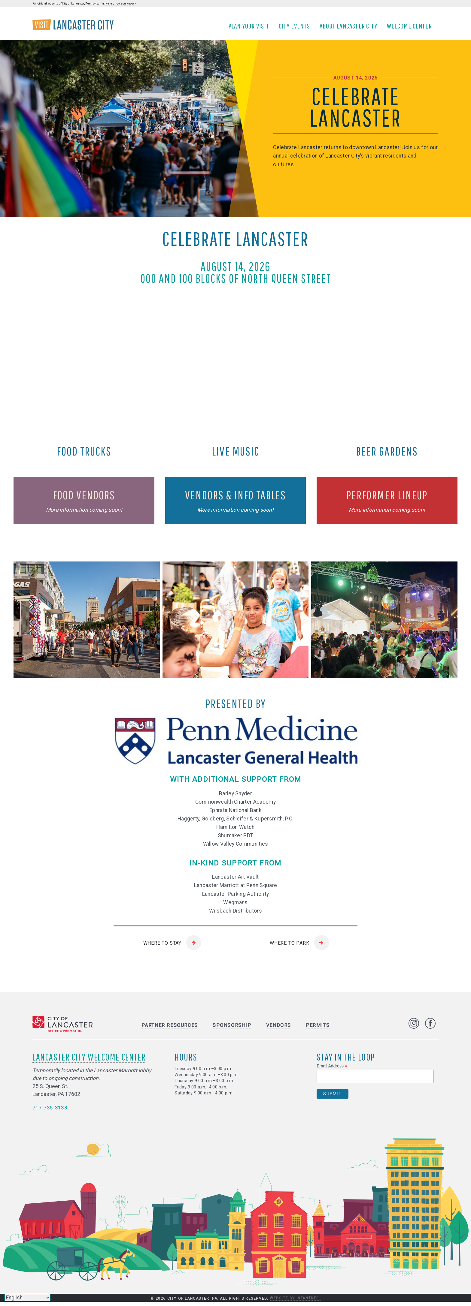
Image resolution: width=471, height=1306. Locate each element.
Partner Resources (169, 1029)
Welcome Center (411, 28)
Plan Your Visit (250, 28)
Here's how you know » (120, 3)
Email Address (332, 1070)
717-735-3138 (49, 1112)
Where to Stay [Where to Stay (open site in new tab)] (162, 947)
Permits (318, 1029)
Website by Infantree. (295, 1302)
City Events (296, 28)
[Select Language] (27, 1297)
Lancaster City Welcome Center (88, 1060)
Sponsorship (232, 1029)
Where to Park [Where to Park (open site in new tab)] (289, 947)
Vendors (278, 1029)
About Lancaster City (350, 28)
